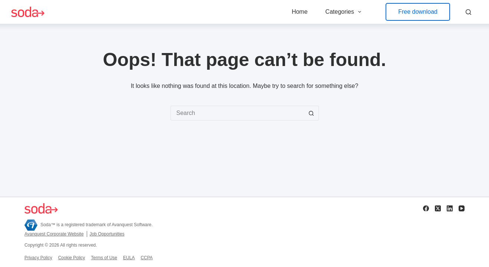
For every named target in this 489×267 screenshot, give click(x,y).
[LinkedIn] (450, 208)
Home (300, 12)
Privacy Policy (38, 257)
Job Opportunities (107, 234)
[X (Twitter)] (438, 208)
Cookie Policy (71, 257)
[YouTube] (462, 208)
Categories (345, 11)
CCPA (146, 257)
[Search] (468, 12)
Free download (417, 12)
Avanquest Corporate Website (54, 234)
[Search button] (311, 113)
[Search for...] (237, 113)
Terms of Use (104, 257)
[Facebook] (426, 208)
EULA (129, 257)
